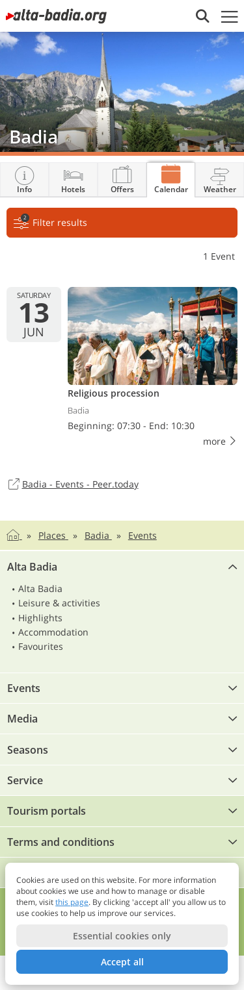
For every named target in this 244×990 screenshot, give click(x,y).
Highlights (40, 618)
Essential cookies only (122, 936)
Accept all (122, 962)
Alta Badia (40, 588)
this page (71, 902)
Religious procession (153, 369)
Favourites (40, 646)
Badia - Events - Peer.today (73, 484)
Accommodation (53, 632)
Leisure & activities (59, 603)
